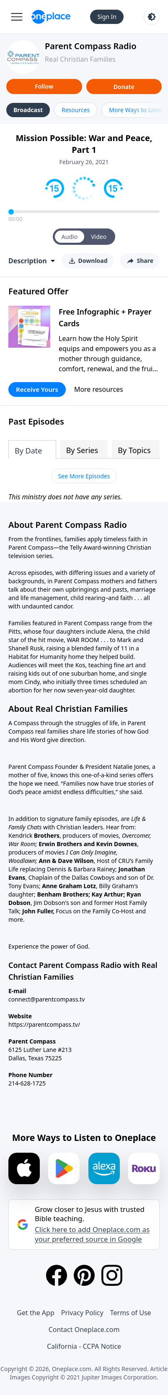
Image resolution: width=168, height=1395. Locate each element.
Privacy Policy (82, 1312)
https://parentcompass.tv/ (44, 1024)
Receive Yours (37, 389)
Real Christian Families (80, 59)
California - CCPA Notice (84, 1346)
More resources (98, 389)
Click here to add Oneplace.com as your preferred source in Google (92, 1234)
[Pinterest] (84, 1275)
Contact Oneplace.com (84, 1329)
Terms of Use (130, 1312)
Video (98, 237)
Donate (124, 87)
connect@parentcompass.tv (46, 999)
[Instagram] (111, 1275)
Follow (44, 86)
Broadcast (28, 110)
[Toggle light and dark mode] (152, 17)
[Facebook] (56, 1275)
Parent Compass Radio (91, 46)
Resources (76, 110)
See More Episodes (84, 476)
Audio (70, 237)
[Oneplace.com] (50, 17)
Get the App (35, 1312)
